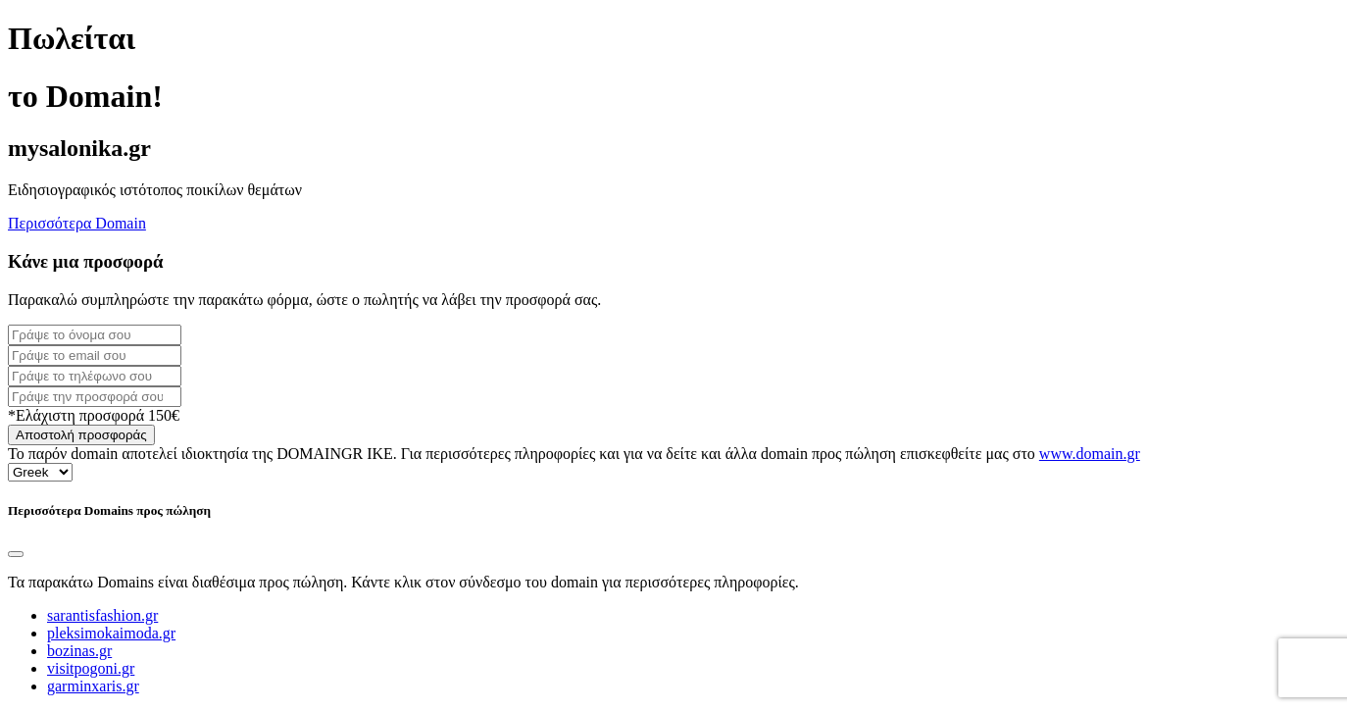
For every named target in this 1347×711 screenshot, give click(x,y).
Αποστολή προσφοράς (81, 435)
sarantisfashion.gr (102, 615)
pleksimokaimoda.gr (111, 633)
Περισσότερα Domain (77, 223)
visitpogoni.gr (90, 668)
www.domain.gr (1089, 453)
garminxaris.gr (93, 686)
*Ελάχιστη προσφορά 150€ (93, 415)
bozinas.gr (79, 650)
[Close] (16, 554)
